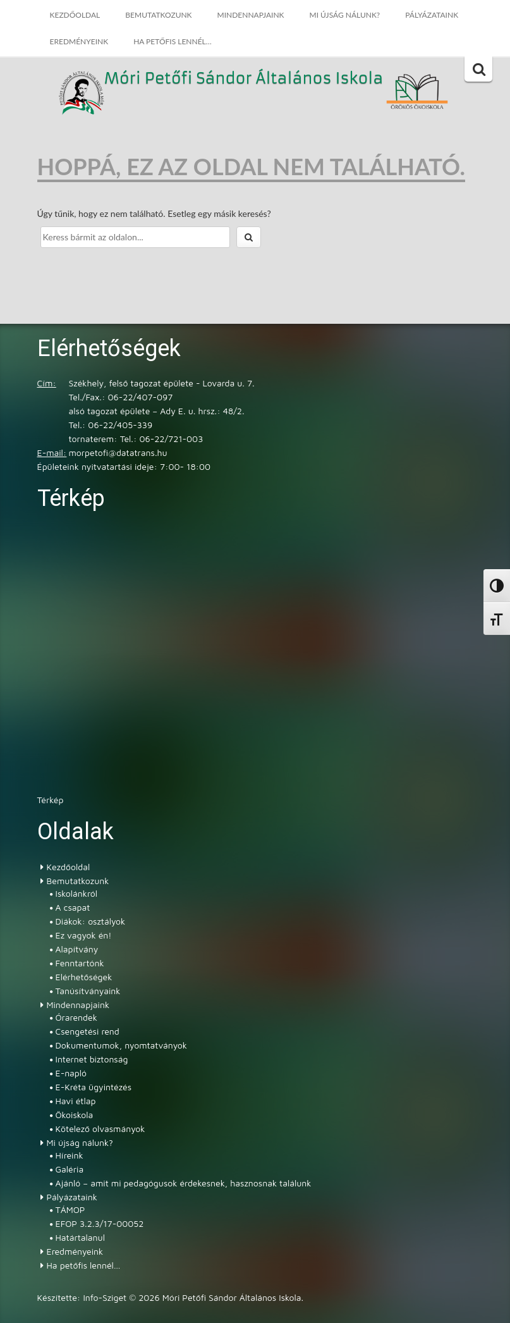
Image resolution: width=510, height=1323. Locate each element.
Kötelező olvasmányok (100, 1128)
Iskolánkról (76, 893)
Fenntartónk (80, 962)
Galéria (70, 1169)
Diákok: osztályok (91, 921)
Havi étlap (76, 1100)
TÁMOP (70, 1209)
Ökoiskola (75, 1114)
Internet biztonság (92, 1059)
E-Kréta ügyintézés (94, 1086)
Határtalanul (80, 1237)
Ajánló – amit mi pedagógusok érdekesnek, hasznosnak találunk (184, 1183)
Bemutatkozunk (158, 15)
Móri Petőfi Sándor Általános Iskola (244, 79)
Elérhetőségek (84, 976)
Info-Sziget (104, 1297)
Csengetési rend (87, 1031)
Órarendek (76, 1017)
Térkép (50, 799)
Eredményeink (79, 41)
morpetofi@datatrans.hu (118, 452)
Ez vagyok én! (84, 935)
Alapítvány (77, 949)
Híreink (69, 1155)
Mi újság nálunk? (345, 15)
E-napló (71, 1073)
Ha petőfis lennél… (172, 41)
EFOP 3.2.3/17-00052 (100, 1223)
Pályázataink (431, 15)
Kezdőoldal (75, 15)
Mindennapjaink (250, 15)
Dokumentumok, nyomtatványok (121, 1045)
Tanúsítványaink (88, 990)
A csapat (73, 907)
